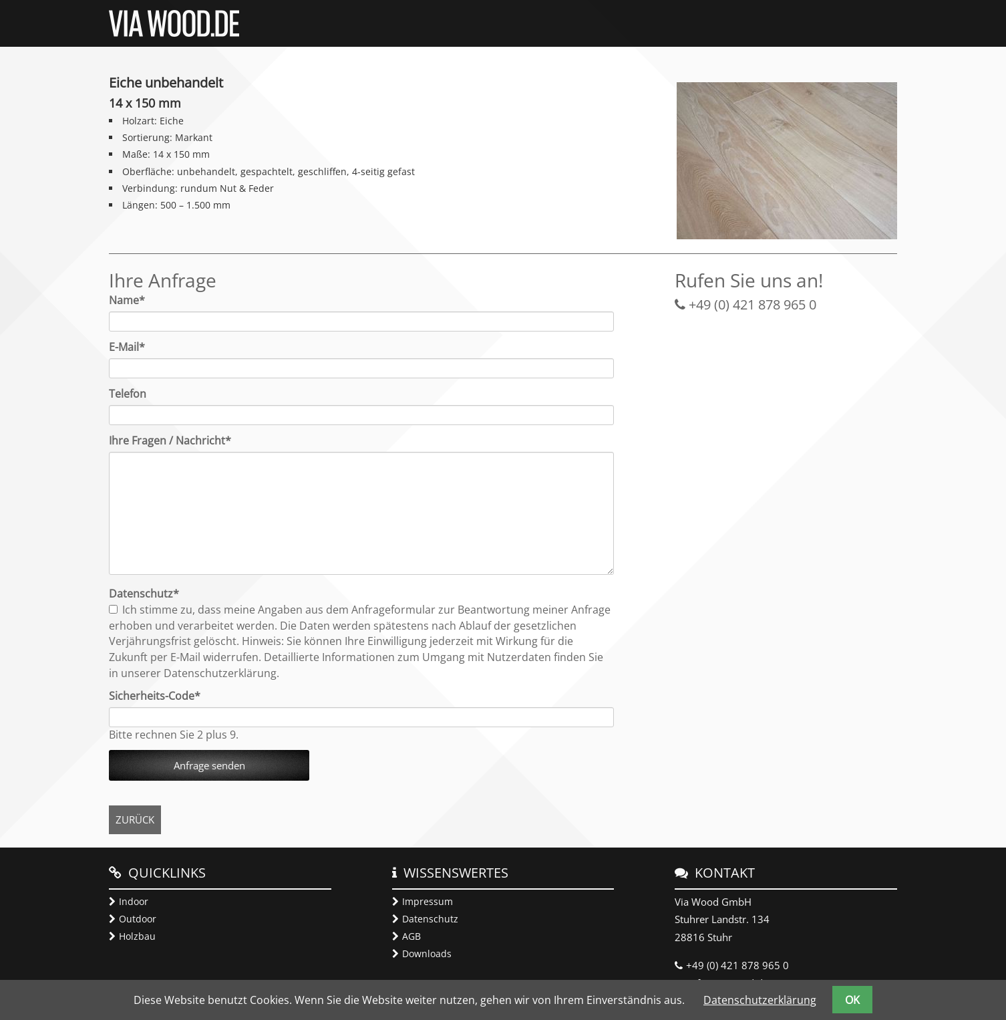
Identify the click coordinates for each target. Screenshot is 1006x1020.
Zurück (135, 819)
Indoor (133, 901)
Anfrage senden (209, 765)
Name (133, 300)
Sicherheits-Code (154, 695)
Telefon (127, 393)
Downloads (427, 953)
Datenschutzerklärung (759, 1000)
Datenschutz (430, 918)
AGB (411, 936)
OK (852, 1000)
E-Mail (133, 347)
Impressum (427, 901)
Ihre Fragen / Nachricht (170, 440)
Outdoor (137, 918)
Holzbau (137, 936)
